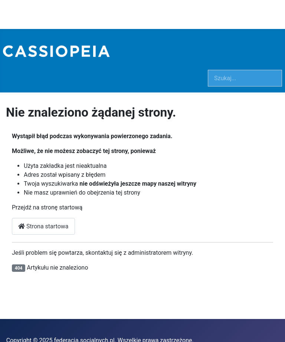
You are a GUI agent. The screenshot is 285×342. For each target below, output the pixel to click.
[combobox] (245, 78)
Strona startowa (43, 226)
